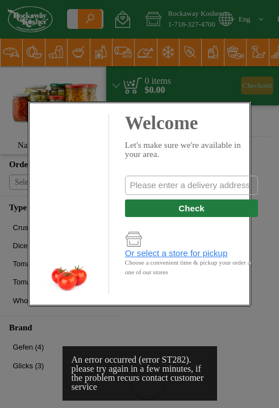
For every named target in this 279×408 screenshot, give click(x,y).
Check (191, 208)
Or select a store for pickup (176, 253)
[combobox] (191, 185)
